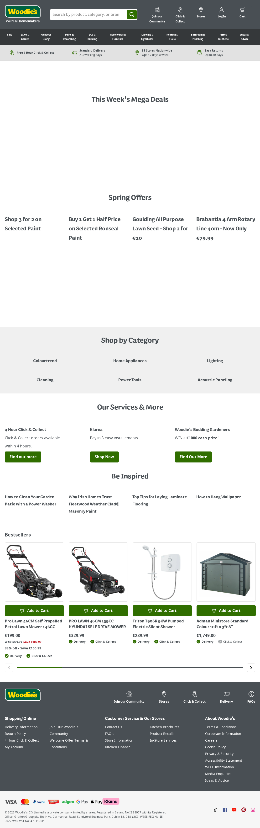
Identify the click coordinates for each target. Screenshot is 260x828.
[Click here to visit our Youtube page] (234, 809)
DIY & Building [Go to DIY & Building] (92, 37)
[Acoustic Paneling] (215, 377)
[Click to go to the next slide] (251, 667)
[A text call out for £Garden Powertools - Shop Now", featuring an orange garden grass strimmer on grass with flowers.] (130, 82)
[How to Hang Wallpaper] (225, 494)
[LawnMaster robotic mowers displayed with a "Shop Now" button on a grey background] (130, 283)
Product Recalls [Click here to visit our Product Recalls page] (162, 733)
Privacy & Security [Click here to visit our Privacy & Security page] (219, 753)
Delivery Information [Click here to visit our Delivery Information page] (21, 727)
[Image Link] (45, 421)
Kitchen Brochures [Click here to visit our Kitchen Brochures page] (164, 727)
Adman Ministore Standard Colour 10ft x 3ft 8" (222, 624)
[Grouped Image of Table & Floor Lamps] (215, 357)
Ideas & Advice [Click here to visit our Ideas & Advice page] (217, 780)
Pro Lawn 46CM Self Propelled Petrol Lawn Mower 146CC (33, 624)
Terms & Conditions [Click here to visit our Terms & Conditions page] (221, 727)
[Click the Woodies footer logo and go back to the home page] (23, 697)
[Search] (131, 14)
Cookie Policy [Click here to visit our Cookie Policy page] (215, 747)
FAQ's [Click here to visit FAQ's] (109, 733)
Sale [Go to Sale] (9, 34)
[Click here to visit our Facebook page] (225, 809)
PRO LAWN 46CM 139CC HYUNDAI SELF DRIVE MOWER (97, 624)
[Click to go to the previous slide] (9, 667)
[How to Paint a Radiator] (98, 501)
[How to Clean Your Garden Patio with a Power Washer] (34, 497)
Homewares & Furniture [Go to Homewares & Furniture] (118, 37)
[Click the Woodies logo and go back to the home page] (23, 14)
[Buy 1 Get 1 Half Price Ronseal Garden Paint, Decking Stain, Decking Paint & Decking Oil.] (98, 225)
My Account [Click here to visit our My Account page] (14, 747)
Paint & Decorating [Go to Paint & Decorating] (69, 37)
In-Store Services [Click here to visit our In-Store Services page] (163, 740)
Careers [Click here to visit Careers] (211, 740)
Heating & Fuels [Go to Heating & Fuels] (172, 37)
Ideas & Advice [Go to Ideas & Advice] (244, 37)
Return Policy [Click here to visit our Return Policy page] (15, 733)
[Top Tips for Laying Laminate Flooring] (162, 497)
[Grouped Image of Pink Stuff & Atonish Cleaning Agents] (44, 377)
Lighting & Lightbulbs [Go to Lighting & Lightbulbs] (147, 37)
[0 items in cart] (242, 13)
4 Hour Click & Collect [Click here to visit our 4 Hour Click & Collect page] (22, 740)
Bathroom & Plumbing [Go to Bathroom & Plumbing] (198, 37)
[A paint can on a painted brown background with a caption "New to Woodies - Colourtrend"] (45, 357)
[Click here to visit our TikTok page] (215, 809)
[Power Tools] (129, 377)
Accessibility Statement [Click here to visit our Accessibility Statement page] (223, 760)
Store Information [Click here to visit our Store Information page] (119, 740)
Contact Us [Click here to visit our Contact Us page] (113, 727)
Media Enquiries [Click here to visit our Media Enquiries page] (218, 773)
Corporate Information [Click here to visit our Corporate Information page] (223, 733)
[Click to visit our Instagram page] (253, 809)
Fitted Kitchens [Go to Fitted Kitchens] (223, 37)
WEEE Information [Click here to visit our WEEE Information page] (219, 767)
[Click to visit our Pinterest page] (243, 809)
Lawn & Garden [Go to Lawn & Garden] (25, 37)
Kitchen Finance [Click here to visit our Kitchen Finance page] (117, 747)
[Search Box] (93, 14)
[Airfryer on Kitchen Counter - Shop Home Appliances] (130, 357)
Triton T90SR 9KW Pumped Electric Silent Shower (158, 624)
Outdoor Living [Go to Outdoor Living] (46, 37)
